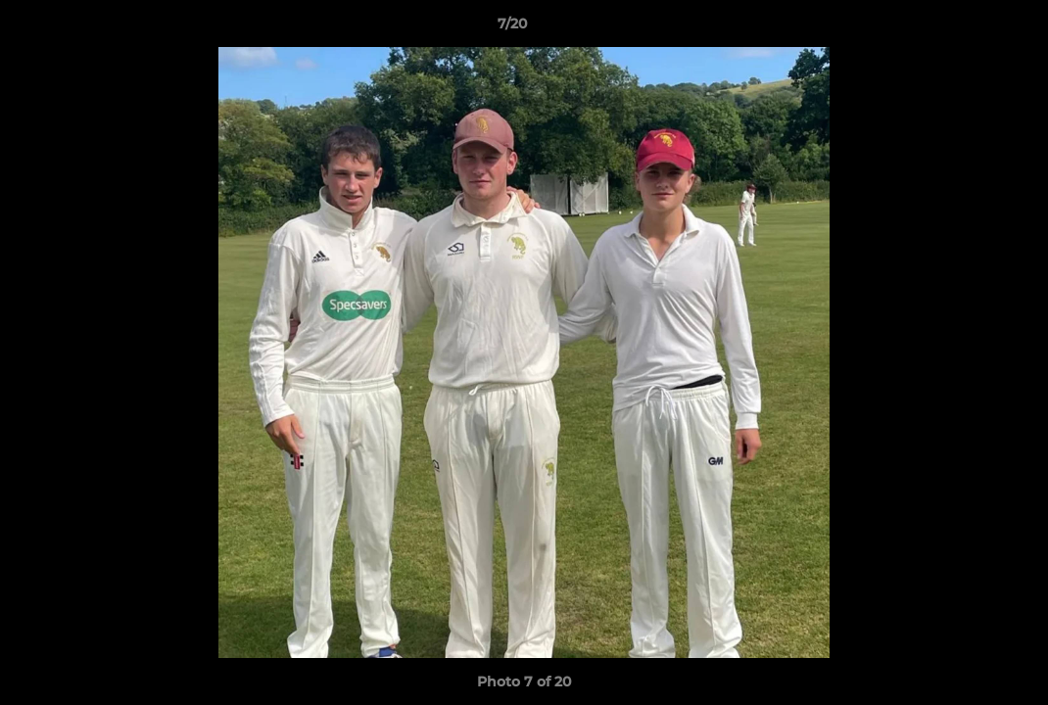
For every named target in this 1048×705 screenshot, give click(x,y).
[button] (965, 28)
